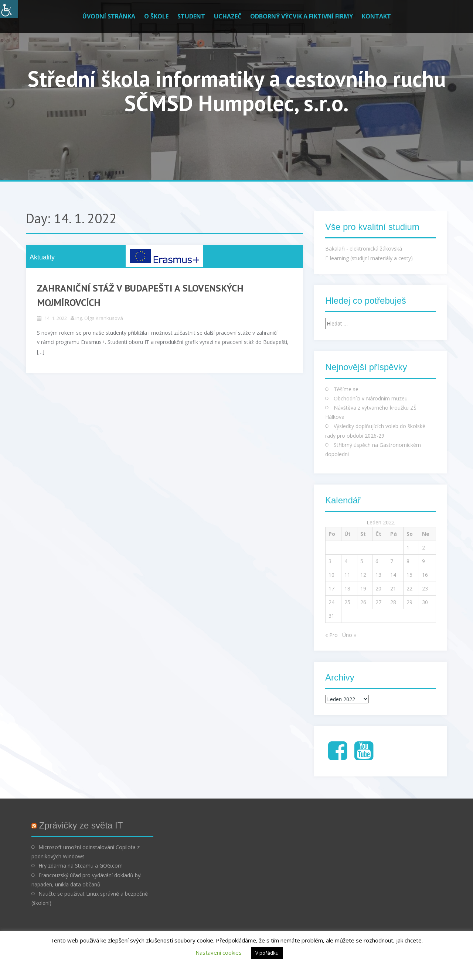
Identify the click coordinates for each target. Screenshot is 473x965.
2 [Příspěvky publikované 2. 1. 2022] (423, 547)
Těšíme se (346, 389)
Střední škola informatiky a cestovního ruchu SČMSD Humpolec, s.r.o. (236, 90)
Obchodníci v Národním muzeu (371, 398)
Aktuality (42, 257)
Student (191, 16)
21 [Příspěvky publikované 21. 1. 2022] (393, 588)
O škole (156, 16)
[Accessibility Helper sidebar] (9, 9)
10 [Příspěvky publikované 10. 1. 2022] (331, 574)
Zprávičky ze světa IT (81, 825)
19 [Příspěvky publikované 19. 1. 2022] (363, 588)
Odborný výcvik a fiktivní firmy (301, 16)
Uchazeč (227, 16)
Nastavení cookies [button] (218, 952)
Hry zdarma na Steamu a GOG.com (80, 865)
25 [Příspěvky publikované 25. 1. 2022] (347, 602)
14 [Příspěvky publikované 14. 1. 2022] (393, 574)
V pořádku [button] (267, 953)
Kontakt (376, 16)
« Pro (331, 634)
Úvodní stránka (108, 16)
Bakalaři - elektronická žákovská (363, 248)
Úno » (349, 634)
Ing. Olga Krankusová (99, 318)
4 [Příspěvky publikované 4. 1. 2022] (345, 561)
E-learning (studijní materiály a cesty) (369, 258)
